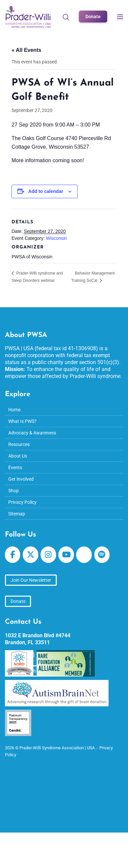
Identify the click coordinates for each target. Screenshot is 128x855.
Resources (19, 444)
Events (15, 467)
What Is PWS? (22, 421)
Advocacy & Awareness (32, 432)
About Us (17, 456)
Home (14, 409)
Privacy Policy (22, 502)
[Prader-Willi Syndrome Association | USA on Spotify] (102, 554)
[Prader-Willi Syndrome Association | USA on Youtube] (66, 554)
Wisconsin (56, 238)
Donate (93, 16)
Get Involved (21, 479)
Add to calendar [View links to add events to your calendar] (45, 191)
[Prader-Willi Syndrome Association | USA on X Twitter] (30, 554)
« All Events (26, 50)
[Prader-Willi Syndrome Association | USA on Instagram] (48, 554)
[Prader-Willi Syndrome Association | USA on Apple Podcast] (83, 554)
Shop (13, 490)
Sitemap (16, 513)
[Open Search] (66, 17)
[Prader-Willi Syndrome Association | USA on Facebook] (12, 554)
